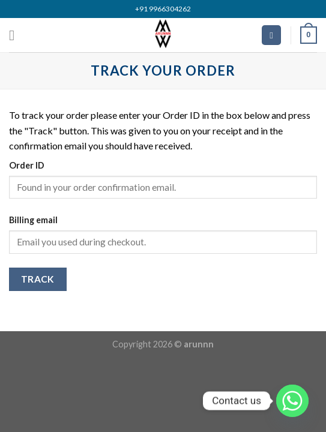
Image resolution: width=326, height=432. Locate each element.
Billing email (33, 220)
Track (38, 279)
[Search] (271, 35)
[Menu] (16, 35)
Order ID (26, 165)
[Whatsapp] (292, 401)
